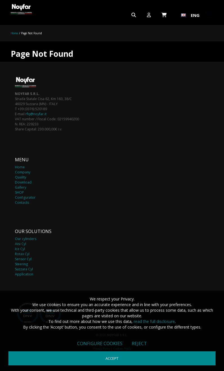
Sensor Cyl (23, 259)
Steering (21, 264)
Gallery (20, 187)
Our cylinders (25, 238)
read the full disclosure (154, 321)
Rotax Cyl (22, 254)
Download (23, 182)
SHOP (19, 192)
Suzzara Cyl (24, 269)
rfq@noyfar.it (35, 114)
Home (14, 33)
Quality (20, 177)
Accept (112, 358)
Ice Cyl (20, 248)
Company (22, 172)
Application (24, 274)
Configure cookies (99, 343)
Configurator (25, 197)
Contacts (22, 202)
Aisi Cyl (20, 243)
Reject (139, 343)
